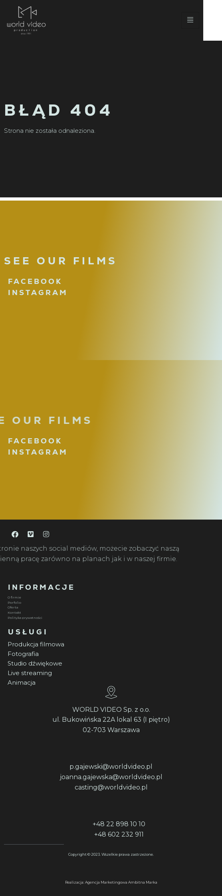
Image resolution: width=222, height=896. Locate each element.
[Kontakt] (110, 612)
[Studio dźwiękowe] (110, 663)
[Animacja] (110, 682)
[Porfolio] (110, 602)
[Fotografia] (110, 654)
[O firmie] (110, 597)
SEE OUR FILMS (60, 260)
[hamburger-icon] (209, 22)
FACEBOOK (35, 281)
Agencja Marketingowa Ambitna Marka (121, 882)
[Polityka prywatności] (110, 617)
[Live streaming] (110, 673)
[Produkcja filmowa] (110, 644)
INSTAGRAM (38, 292)
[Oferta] (110, 607)
